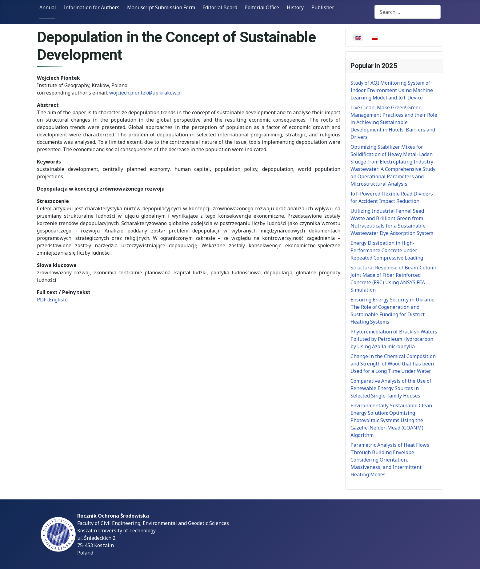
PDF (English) (52, 299)
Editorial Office (262, 7)
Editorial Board (219, 7)
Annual (47, 7)
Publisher (322, 7)
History (295, 7)
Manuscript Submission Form (161, 7)
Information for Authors (91, 7)
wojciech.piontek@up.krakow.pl (145, 92)
